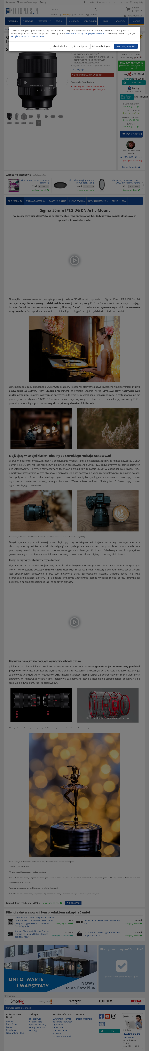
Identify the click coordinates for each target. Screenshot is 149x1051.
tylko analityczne (80, 46)
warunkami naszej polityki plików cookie (84, 33)
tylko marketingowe (101, 46)
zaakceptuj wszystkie (126, 46)
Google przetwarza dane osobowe (27, 36)
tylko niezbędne (59, 46)
